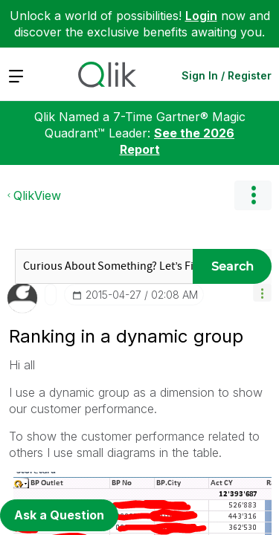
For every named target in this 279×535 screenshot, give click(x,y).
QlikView (37, 195)
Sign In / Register (227, 75)
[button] (262, 292)
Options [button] (253, 195)
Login (201, 15)
